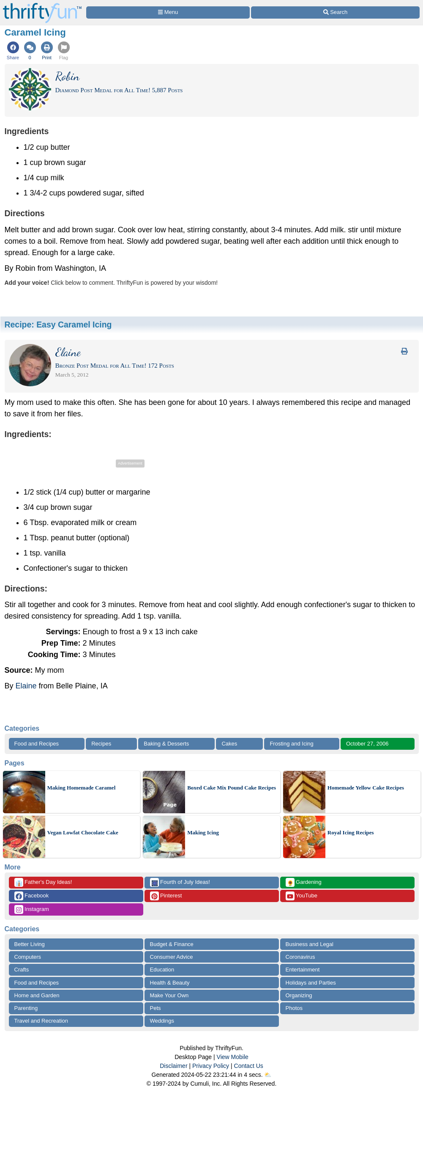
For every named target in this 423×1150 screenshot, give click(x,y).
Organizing (299, 995)
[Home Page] (42, 4)
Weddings (162, 1021)
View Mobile (232, 1057)
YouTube (301, 895)
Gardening (304, 882)
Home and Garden (37, 995)
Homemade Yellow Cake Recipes (365, 787)
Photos (294, 1008)
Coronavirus (300, 957)
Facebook (31, 895)
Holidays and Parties (311, 982)
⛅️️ (267, 1074)
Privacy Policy (210, 1065)
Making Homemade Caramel (81, 787)
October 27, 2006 (367, 743)
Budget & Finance (172, 944)
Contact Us (248, 1065)
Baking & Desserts (166, 743)
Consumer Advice (171, 957)
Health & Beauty (170, 982)
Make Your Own (169, 995)
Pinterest (166, 895)
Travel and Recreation (41, 1021)
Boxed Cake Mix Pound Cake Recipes (231, 787)
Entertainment (303, 969)
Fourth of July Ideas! (180, 882)
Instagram (31, 909)
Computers (27, 957)
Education (162, 969)
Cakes (229, 743)
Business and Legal (309, 944)
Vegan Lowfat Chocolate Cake (82, 832)
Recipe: (58, 324)
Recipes (101, 743)
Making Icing (203, 832)
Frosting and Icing (291, 743)
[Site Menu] (168, 12)
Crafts (21, 969)
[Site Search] (335, 12)
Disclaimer (173, 1065)
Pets (155, 1008)
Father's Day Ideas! (43, 882)
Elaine (26, 686)
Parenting (26, 1008)
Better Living (29, 944)
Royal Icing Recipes (350, 832)
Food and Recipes (36, 743)
